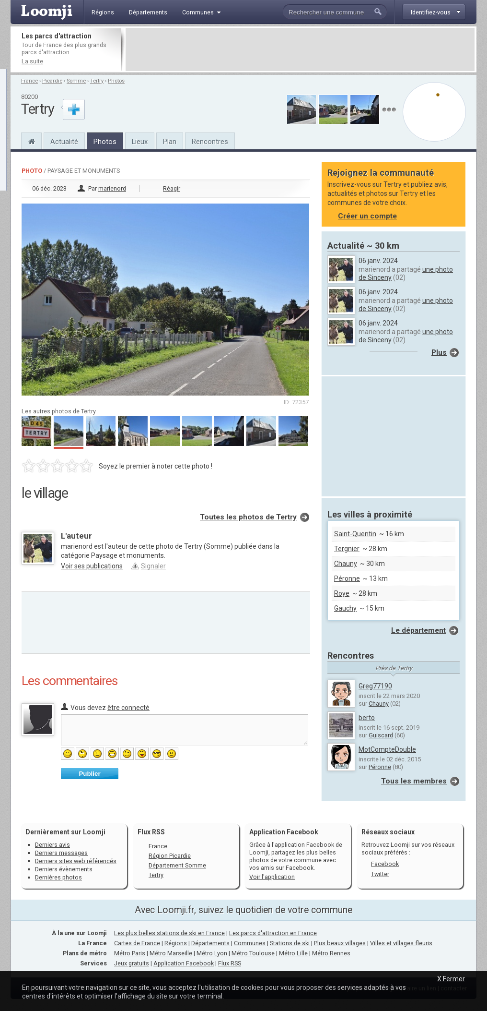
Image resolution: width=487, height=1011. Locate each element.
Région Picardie (170, 855)
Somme (76, 81)
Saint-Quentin (355, 534)
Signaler (153, 566)
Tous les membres (414, 781)
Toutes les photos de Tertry (248, 517)
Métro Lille (293, 953)
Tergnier (346, 549)
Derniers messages (61, 852)
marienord (112, 188)
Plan (169, 141)
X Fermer (451, 979)
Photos (116, 81)
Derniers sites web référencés (75, 861)
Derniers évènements (64, 869)
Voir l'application (272, 876)
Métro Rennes (331, 953)
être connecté (128, 707)
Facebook (385, 863)
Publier (89, 773)
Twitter (380, 874)
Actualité (64, 141)
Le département (418, 630)
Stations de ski (290, 943)
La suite (32, 61)
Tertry (97, 81)
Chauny (345, 563)
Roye (341, 593)
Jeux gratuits (131, 963)
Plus (439, 352)
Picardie (52, 81)
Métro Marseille (171, 953)
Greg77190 (375, 686)
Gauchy (345, 608)
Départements (210, 943)
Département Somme (177, 865)
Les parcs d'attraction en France (273, 933)
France (29, 81)
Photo (32, 170)
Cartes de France (137, 943)
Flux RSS (151, 832)
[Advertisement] (300, 49)
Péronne (347, 578)
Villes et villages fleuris (401, 943)
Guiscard (381, 735)
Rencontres (210, 141)
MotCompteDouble (387, 749)
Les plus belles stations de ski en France (169, 933)
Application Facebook (183, 963)
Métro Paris (129, 953)
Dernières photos (58, 877)
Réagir (171, 188)
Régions (175, 943)
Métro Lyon (212, 953)
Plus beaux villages (340, 943)
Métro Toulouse (253, 953)
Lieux (140, 141)
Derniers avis (52, 844)
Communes (250, 943)
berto (367, 718)
